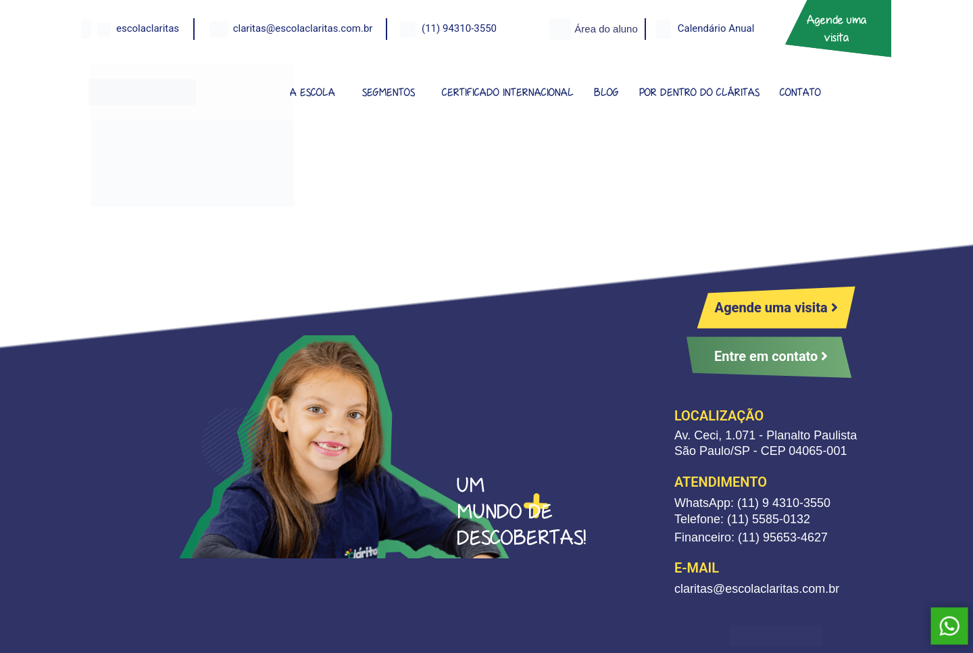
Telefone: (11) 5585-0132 (742, 519)
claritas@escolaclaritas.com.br (303, 28)
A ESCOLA (312, 92)
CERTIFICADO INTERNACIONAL (508, 92)
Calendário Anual (716, 28)
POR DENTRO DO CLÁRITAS (699, 92)
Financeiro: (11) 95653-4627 (751, 537)
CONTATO (800, 92)
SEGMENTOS (388, 92)
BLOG (606, 92)
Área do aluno (605, 28)
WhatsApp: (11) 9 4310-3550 (752, 503)
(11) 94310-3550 (459, 28)
